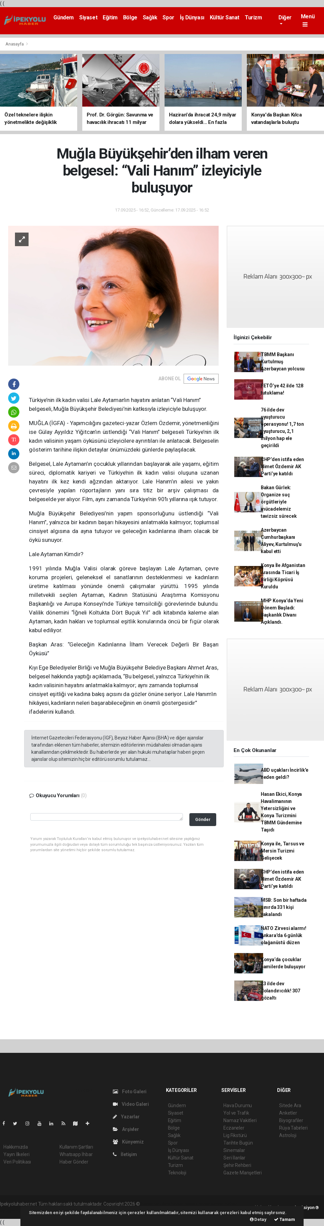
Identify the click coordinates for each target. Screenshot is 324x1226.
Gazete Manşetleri (242, 1172)
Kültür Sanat (224, 17)
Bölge (130, 17)
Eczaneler (233, 1128)
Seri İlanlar (234, 1157)
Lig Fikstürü (235, 1135)
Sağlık (150, 17)
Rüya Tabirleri (293, 1128)
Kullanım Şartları (76, 1147)
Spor (168, 17)
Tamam (284, 1219)
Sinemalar (234, 1150)
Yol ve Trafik (236, 1113)
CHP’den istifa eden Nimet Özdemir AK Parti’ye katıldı (282, 466)
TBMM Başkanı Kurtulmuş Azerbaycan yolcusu (283, 361)
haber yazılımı (155, 1204)
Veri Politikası (17, 1162)
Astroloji (287, 1135)
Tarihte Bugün (238, 1143)
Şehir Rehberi (237, 1165)
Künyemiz (128, 1142)
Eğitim (110, 17)
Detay (258, 1219)
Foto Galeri (130, 1091)
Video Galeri (131, 1104)
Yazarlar (126, 1116)
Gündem (63, 17)
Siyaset (88, 17)
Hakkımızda (15, 1147)
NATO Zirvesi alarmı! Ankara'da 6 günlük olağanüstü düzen (283, 935)
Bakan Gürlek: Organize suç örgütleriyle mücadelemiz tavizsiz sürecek (279, 502)
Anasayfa (14, 44)
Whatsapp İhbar (75, 1154)
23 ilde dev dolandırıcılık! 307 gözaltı (280, 991)
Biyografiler (291, 1120)
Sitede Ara (290, 1105)
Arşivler (126, 1129)
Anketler (288, 1113)
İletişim (125, 1154)
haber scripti (211, 1204)
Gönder (202, 819)
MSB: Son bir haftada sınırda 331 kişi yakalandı (284, 907)
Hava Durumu (237, 1105)
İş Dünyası (192, 17)
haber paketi (184, 1204)
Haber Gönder (73, 1162)
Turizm (253, 17)
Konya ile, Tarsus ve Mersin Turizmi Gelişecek (282, 851)
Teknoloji (177, 1172)
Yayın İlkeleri (16, 1154)
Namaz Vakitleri (239, 1120)
